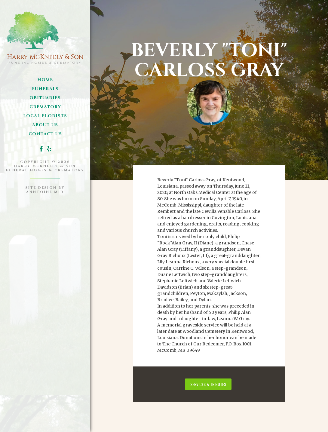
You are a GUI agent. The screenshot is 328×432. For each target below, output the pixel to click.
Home (45, 80)
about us (45, 125)
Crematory (45, 107)
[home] (45, 36)
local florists (45, 116)
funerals (45, 89)
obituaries (45, 98)
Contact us (45, 134)
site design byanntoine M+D (45, 189)
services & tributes (208, 384)
